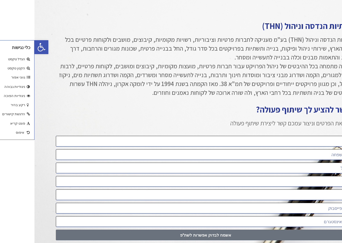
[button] (7, 47)
